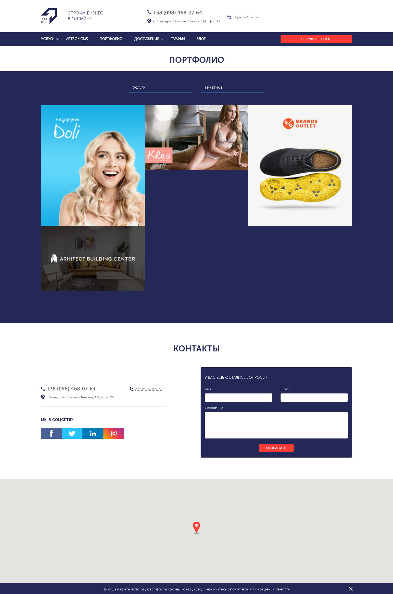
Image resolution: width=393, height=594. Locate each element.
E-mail (285, 389)
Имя (208, 389)
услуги (47, 39)
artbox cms (77, 39)
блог (201, 39)
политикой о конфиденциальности (260, 589)
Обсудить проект (316, 39)
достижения (146, 39)
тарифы (178, 39)
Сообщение (214, 408)
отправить (276, 448)
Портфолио (111, 39)
